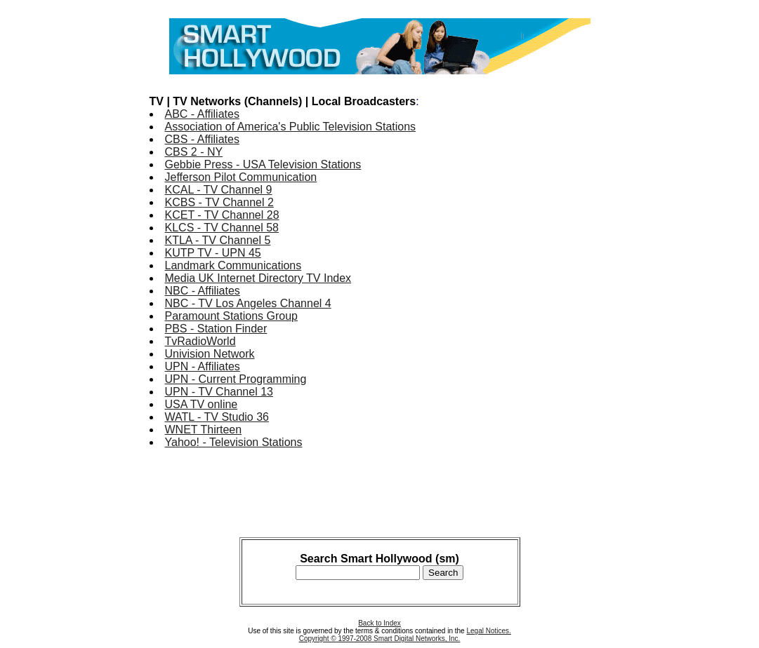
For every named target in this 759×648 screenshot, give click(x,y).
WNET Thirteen (203, 430)
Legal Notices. (488, 631)
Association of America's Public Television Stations (290, 127)
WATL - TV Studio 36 (217, 417)
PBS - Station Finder (216, 329)
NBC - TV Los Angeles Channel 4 (248, 303)
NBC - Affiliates (202, 291)
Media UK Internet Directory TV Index (258, 278)
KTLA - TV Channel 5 (218, 240)
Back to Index (379, 623)
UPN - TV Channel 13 (219, 392)
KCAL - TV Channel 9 (218, 190)
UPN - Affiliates (202, 366)
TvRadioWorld (200, 341)
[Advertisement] (554, 293)
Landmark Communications (233, 265)
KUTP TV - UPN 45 (213, 253)
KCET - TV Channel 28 (222, 215)
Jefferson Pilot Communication (241, 177)
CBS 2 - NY (194, 152)
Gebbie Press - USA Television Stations (263, 164)
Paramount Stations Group (231, 316)
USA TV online (201, 404)
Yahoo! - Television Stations (234, 442)
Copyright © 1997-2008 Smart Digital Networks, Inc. (380, 638)
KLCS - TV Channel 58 (222, 228)
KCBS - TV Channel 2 (219, 202)
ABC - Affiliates (202, 114)
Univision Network (210, 354)
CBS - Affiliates (202, 139)
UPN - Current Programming (236, 379)
